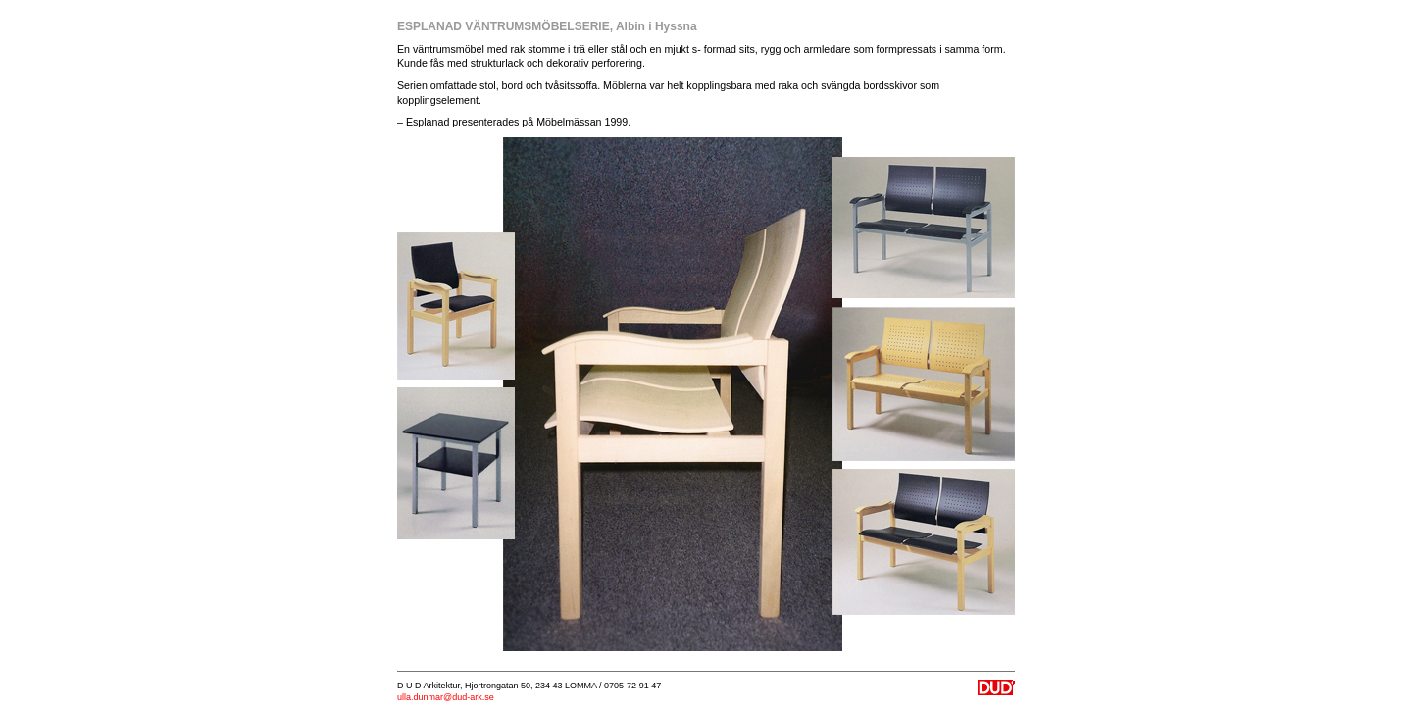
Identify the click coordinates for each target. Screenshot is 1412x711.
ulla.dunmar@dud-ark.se (445, 697)
